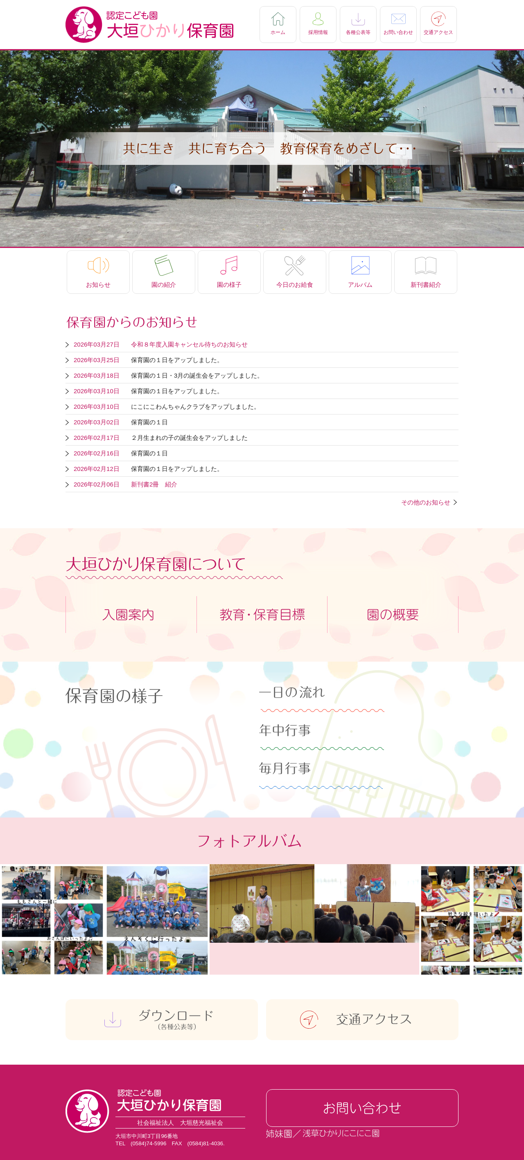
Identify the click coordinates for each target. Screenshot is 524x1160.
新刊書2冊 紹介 (154, 484)
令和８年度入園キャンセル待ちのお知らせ (189, 344)
